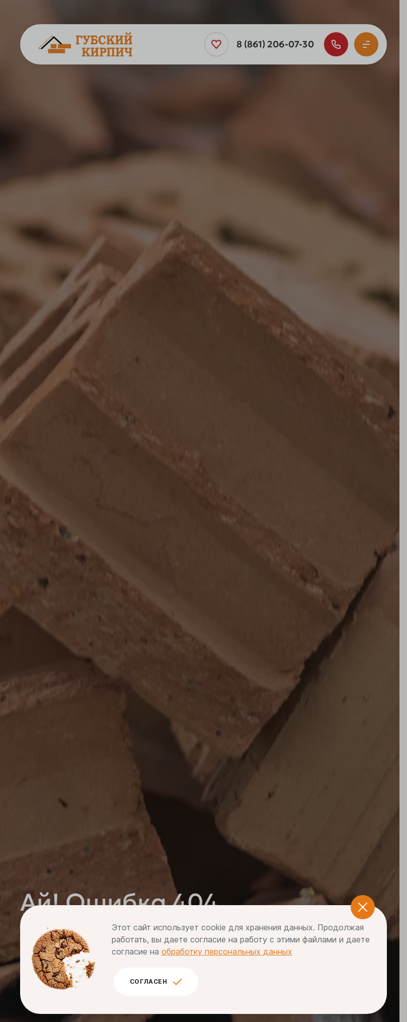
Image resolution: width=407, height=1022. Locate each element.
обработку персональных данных (226, 951)
